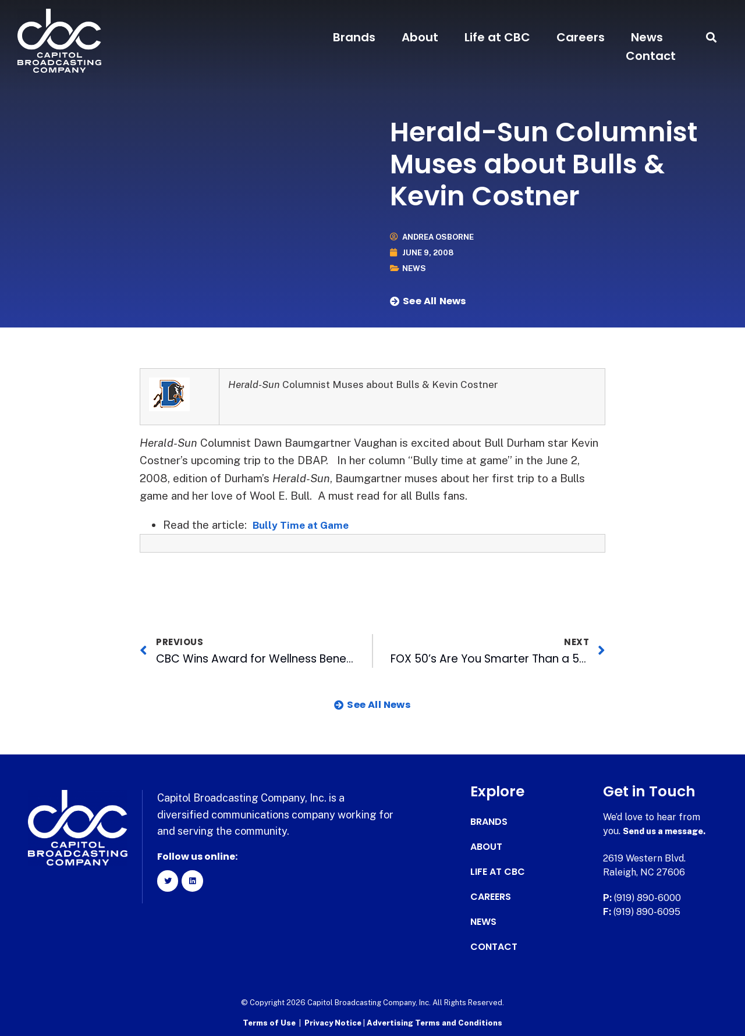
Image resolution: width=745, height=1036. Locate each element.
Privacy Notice (333, 1021)
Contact (651, 56)
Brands (354, 37)
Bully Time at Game (306, 524)
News (647, 37)
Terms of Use (269, 1021)
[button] (711, 37)
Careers (580, 37)
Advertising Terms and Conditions (434, 1021)
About (420, 37)
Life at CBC (497, 37)
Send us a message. (668, 830)
